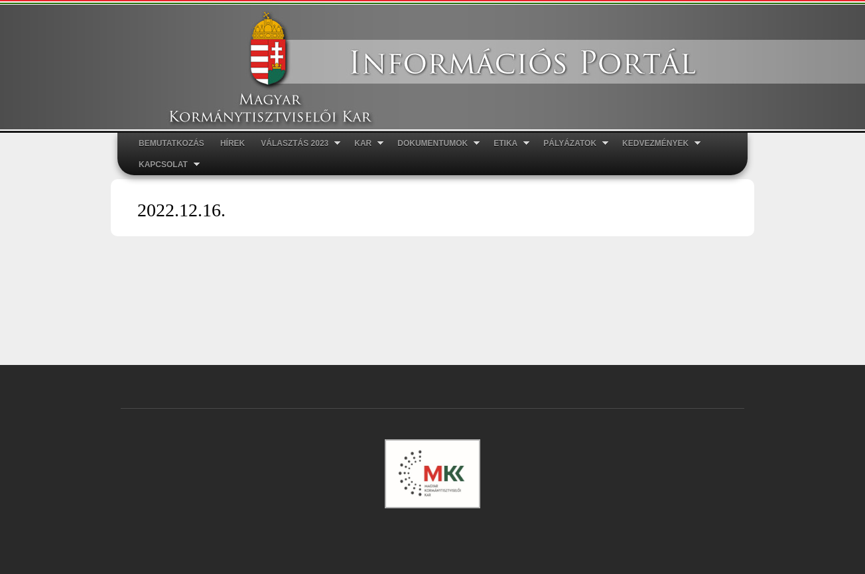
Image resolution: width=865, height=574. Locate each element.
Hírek (232, 143)
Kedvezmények (657, 144)
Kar (364, 144)
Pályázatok (571, 144)
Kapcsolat (165, 165)
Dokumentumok (434, 144)
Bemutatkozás (171, 143)
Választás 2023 (296, 144)
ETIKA (507, 144)
